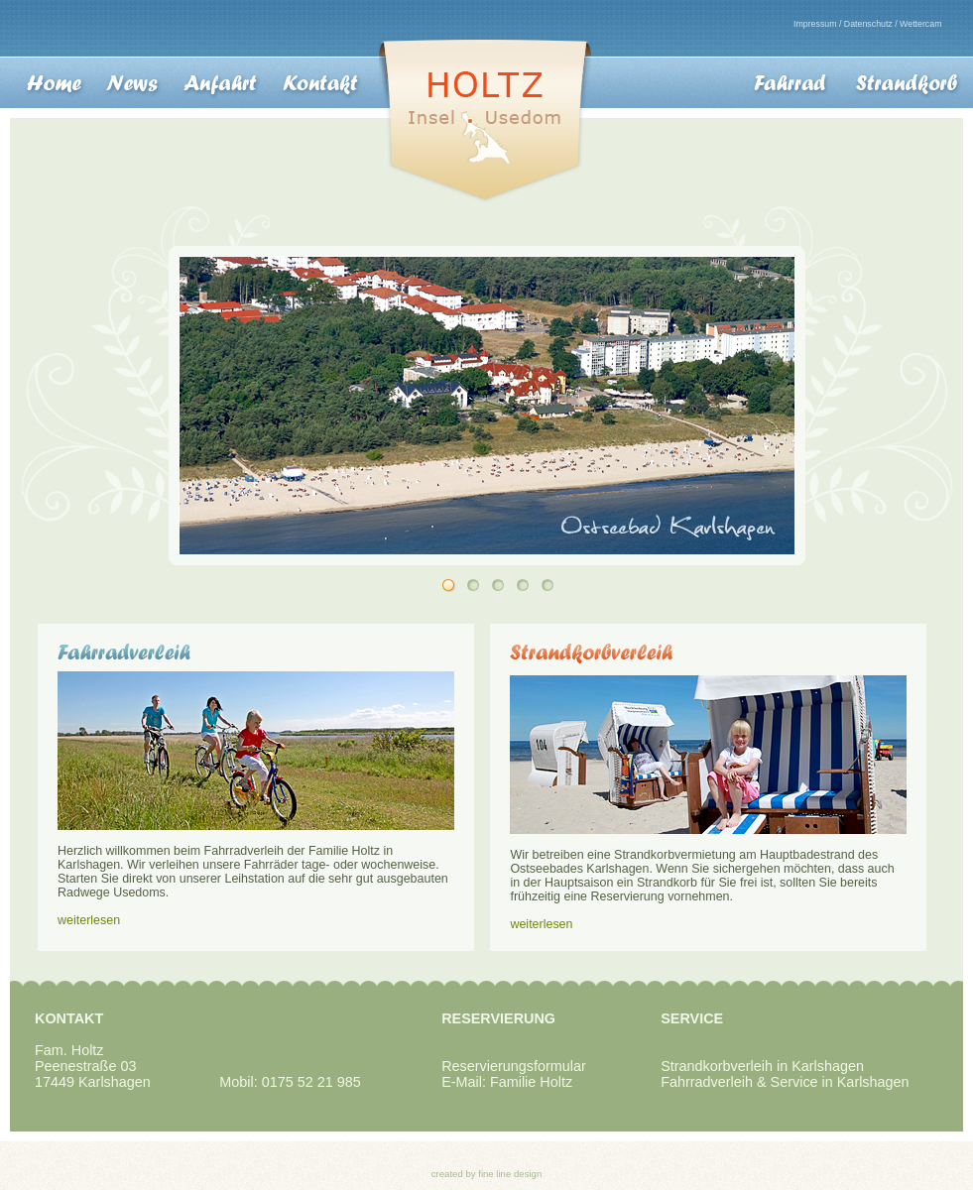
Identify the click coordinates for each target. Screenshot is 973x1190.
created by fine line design (486, 1173)
